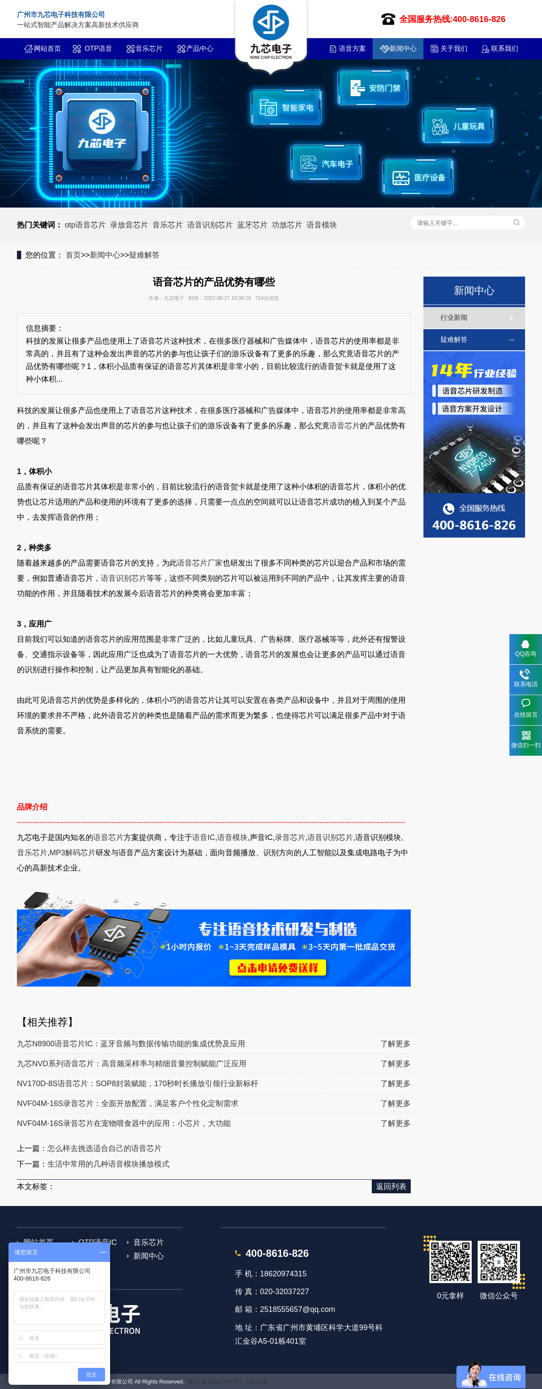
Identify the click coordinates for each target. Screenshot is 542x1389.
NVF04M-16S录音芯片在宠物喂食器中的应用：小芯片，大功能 (124, 1123)
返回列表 (391, 1186)
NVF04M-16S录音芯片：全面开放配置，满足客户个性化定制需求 (127, 1103)
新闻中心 (403, 48)
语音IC (203, 837)
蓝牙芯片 (252, 225)
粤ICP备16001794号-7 (215, 1381)
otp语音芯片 (85, 225)
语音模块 (322, 225)
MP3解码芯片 (73, 852)
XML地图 (257, 1381)
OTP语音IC (98, 52)
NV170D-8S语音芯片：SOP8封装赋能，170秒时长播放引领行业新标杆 (137, 1083)
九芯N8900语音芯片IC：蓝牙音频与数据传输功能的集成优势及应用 (131, 1044)
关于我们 (453, 48)
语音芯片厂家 (200, 563)
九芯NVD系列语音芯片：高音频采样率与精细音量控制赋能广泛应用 (131, 1063)
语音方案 (352, 48)
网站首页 (47, 48)
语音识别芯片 (210, 225)
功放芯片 (287, 225)
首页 (73, 255)
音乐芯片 (149, 48)
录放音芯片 (129, 225)
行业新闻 (453, 317)
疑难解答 (144, 255)
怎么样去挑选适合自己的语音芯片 (104, 1148)
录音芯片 (290, 837)
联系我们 (504, 48)
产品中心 (199, 48)
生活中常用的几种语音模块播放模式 (108, 1164)
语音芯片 (344, 425)
